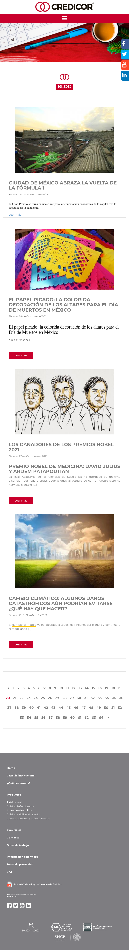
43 (53, 707)
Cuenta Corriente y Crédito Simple (28, 818)
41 (39, 707)
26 (50, 698)
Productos (14, 794)
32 (93, 698)
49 (98, 707)
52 (120, 707)
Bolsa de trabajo (18, 845)
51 (113, 707)
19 (120, 688)
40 (31, 707)
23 (28, 698)
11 (67, 688)
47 (83, 707)
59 (65, 717)
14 (87, 688)
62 (87, 717)
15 (93, 688)
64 (101, 717)
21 (14, 698)
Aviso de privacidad (20, 864)
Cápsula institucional (21, 775)
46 (76, 707)
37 (9, 707)
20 (8, 698)
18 (113, 688)
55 (36, 717)
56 (43, 717)
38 (17, 707)
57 (51, 717)
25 (43, 698)
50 (106, 707)
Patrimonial (14, 802)
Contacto (13, 837)
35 (114, 698)
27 (57, 698)
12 (73, 688)
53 (22, 717)
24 (36, 698)
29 (72, 698)
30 (79, 698)
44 (61, 707)
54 (29, 717)
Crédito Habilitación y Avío (23, 814)
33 (100, 698)
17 (106, 688)
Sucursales (14, 830)
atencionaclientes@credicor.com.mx (21, 894)
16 (100, 688)
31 (86, 698)
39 (24, 707)
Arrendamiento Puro (20, 810)
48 (91, 707)
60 (72, 717)
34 (107, 698)
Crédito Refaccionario (20, 806)
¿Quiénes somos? (18, 783)
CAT (9, 871)
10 (61, 688)
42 (46, 707)
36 (121, 698)
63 (94, 717)
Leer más (15, 214)
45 (68, 707)
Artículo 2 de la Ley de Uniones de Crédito (37, 884)
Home (11, 768)
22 (21, 698)
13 (80, 688)
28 (64, 698)
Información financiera (22, 856)
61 (79, 717)
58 (58, 717)
